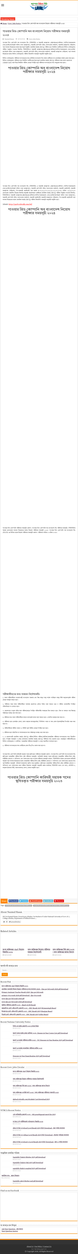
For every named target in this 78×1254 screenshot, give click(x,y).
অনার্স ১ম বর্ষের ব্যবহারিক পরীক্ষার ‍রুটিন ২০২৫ (27, 1048)
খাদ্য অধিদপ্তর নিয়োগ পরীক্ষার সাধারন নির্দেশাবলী (28, 1079)
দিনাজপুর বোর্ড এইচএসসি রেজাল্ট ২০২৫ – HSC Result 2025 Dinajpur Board (27, 1011)
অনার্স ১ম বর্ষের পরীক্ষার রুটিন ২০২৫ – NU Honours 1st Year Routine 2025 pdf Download (43, 1040)
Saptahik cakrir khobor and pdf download (28, 1181)
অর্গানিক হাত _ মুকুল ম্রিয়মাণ (10, 1176)
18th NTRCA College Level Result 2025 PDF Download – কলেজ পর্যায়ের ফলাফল (41, 1135)
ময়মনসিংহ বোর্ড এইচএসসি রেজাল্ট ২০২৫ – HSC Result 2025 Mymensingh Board (29, 1008)
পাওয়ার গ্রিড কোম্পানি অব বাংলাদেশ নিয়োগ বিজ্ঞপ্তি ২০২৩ (18, 905)
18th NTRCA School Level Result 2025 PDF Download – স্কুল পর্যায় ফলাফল (39, 1128)
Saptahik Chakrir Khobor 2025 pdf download (29, 1157)
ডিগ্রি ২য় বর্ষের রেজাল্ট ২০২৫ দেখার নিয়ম (26, 1026)
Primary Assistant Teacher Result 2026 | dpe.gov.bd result (22, 992)
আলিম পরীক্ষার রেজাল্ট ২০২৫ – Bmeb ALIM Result (19, 1005)
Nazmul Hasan (9, 39)
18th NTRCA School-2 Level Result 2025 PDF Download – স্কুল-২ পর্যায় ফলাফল (40, 1142)
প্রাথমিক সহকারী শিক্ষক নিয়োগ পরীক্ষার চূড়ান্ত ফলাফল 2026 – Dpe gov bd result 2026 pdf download (35, 989)
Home (4, 23)
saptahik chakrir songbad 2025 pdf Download (29, 1168)
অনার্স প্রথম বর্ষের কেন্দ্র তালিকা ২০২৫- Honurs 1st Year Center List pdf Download (40, 1033)
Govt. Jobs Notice (14, 23)
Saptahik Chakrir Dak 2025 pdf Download (28, 1163)
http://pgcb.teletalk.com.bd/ (20, 204)
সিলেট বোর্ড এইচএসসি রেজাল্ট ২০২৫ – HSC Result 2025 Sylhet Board (25, 1014)
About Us (30, 1246)
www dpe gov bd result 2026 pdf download (17, 1002)
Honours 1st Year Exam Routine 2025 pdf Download (31, 1056)
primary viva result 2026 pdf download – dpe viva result (21, 995)
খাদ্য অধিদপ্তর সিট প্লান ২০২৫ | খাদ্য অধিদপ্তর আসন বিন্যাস (31, 1086)
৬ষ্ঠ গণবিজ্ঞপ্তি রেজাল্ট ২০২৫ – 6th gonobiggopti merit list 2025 (34, 1114)
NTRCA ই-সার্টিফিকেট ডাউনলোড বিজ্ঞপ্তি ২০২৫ (28, 1121)
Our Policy (38, 1246)
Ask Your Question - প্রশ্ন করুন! (12, 1229)
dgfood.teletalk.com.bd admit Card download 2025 (31, 1099)
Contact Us (47, 1246)
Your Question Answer (10, 1231)
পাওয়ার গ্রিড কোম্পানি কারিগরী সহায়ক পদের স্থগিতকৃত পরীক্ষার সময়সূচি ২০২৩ (51, 905)
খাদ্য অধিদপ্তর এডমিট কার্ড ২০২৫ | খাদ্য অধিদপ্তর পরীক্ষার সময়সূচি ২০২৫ (36, 1092)
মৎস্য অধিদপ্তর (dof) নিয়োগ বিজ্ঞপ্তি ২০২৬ (15, 986)
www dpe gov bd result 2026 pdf (13, 999)
